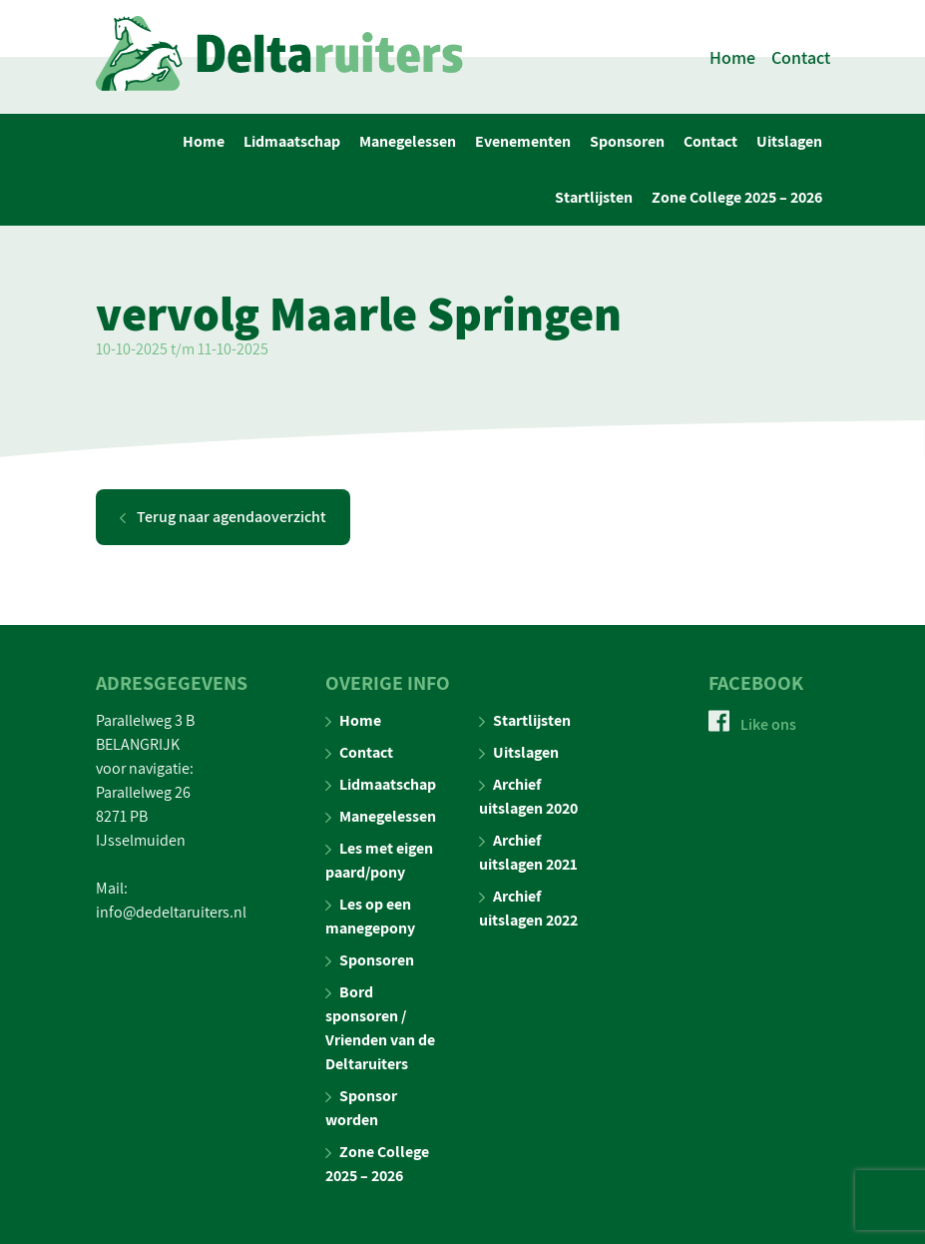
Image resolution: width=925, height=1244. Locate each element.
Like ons (752, 724)
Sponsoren (627, 141)
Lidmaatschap (291, 141)
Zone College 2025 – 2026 (737, 197)
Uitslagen (789, 141)
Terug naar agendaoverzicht (223, 516)
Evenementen (523, 141)
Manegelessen (407, 141)
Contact (800, 57)
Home (732, 57)
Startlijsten (594, 197)
